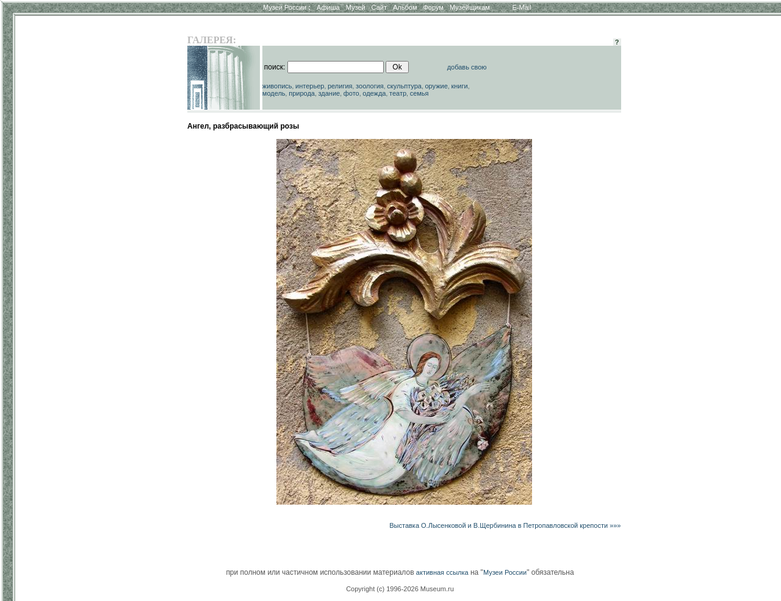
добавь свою (467, 67)
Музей (355, 7)
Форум (433, 7)
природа (302, 93)
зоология (370, 86)
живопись (277, 86)
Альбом (405, 7)
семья (419, 93)
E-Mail (522, 7)
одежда (374, 93)
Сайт (379, 7)
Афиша (328, 7)
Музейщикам (470, 7)
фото (351, 93)
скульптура (404, 86)
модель (274, 93)
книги (459, 86)
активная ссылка (442, 572)
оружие (436, 86)
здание (329, 93)
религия (340, 86)
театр (397, 93)
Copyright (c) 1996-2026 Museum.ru (400, 588)
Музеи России (287, 7)
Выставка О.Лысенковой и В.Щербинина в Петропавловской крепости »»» (505, 525)
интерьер (309, 86)
